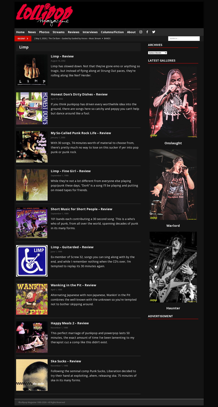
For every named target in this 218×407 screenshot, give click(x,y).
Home (20, 32)
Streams (58, 32)
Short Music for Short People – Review (81, 209)
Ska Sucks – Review (66, 361)
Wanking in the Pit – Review (73, 285)
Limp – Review (62, 56)
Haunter (173, 308)
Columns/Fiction (112, 32)
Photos (44, 32)
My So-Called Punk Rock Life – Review (81, 133)
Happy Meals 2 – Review (70, 323)
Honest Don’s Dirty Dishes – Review (79, 94)
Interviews (90, 32)
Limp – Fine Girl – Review (71, 171)
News (32, 32)
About (131, 32)
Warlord (173, 225)
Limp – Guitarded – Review (72, 247)
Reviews (73, 32)
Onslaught (173, 143)
